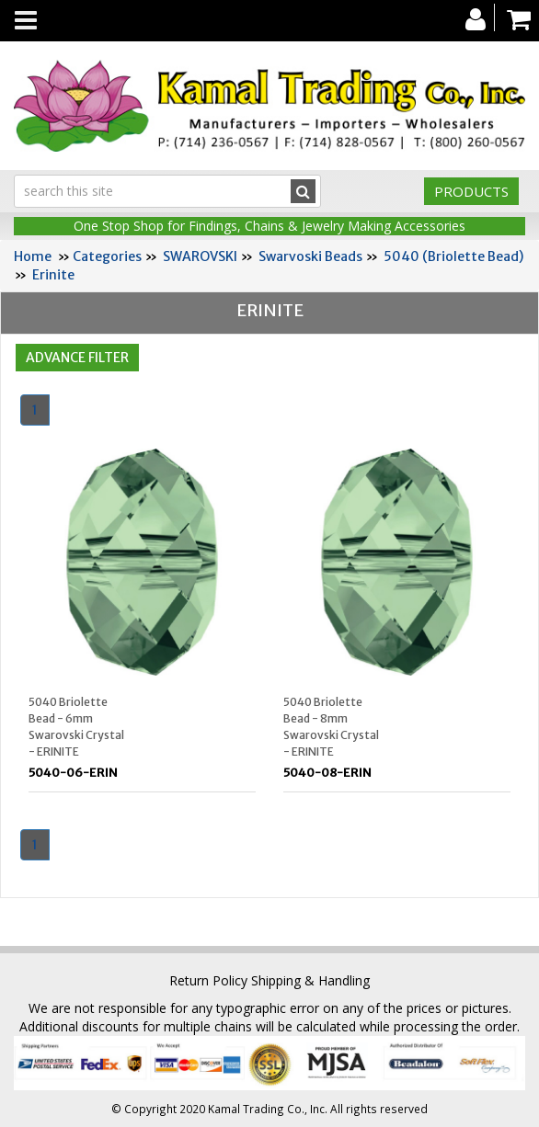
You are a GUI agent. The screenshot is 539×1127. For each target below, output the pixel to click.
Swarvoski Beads (310, 256)
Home (33, 256)
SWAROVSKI (200, 256)
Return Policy (208, 980)
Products (471, 191)
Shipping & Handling (310, 980)
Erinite (53, 275)
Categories (107, 256)
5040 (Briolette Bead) (453, 256)
